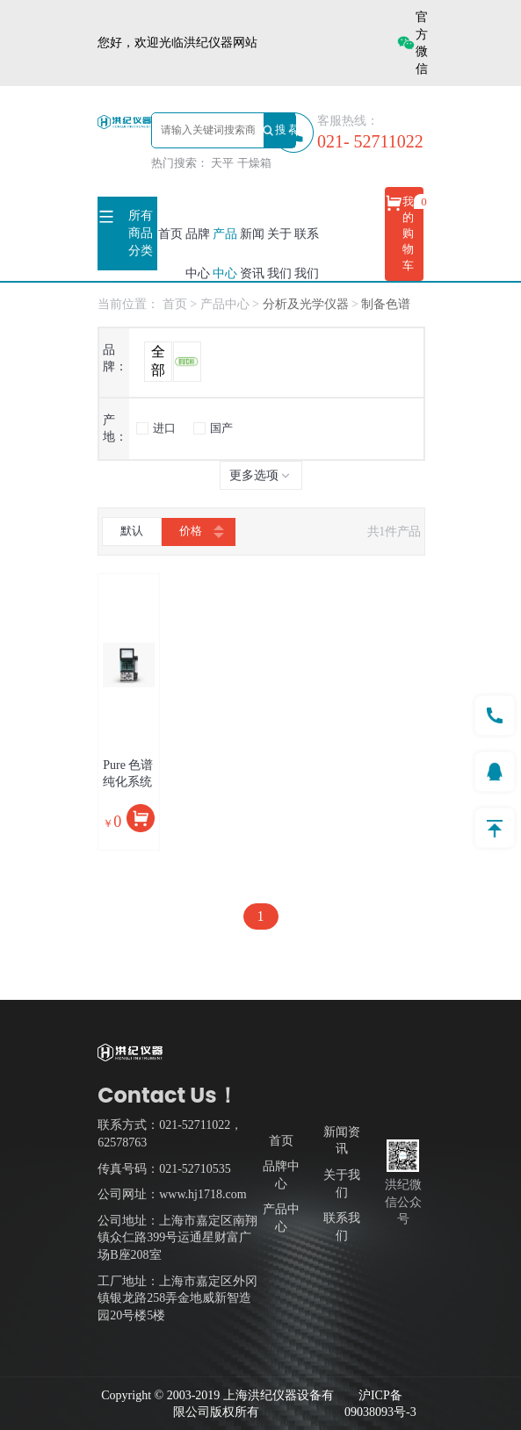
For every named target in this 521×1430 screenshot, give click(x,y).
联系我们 (306, 253)
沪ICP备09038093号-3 (380, 1404)
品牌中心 (197, 253)
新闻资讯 (252, 253)
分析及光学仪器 (307, 304)
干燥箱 (254, 162)
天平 (222, 162)
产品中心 (225, 253)
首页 (170, 234)
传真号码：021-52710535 (164, 1168)
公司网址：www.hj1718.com (172, 1194)
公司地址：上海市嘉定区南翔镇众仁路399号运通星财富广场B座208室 (177, 1237)
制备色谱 (385, 304)
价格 (198, 532)
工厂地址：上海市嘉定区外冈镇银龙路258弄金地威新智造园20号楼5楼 (177, 1298)
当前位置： (128, 304)
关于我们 (279, 253)
